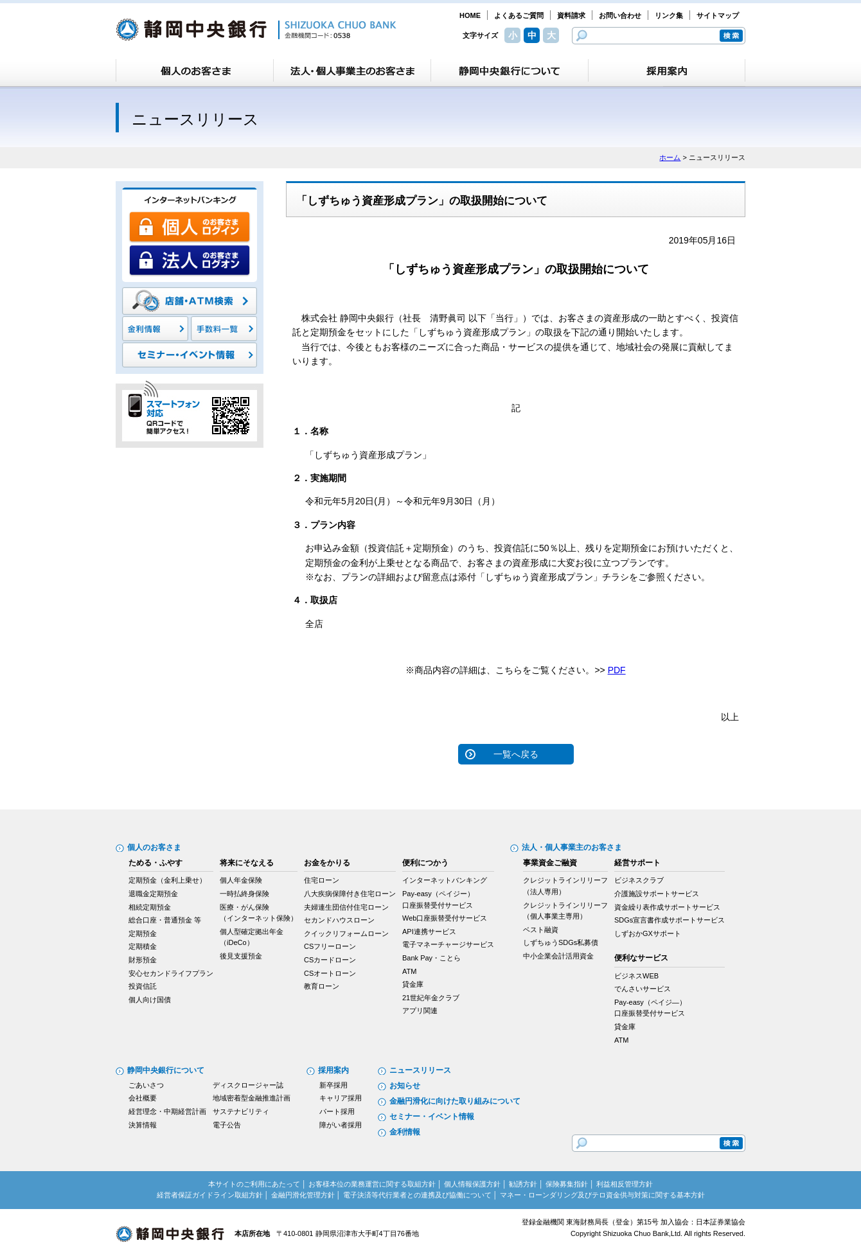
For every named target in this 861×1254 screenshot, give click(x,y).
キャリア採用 (340, 1098)
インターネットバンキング (444, 880)
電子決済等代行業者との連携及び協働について (417, 1195)
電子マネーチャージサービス (448, 944)
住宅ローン (321, 880)
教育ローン (321, 986)
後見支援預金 (241, 956)
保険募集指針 (567, 1184)
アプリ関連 (420, 1010)
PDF (617, 670)
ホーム (669, 157)
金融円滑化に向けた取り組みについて (454, 1101)
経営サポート (637, 862)
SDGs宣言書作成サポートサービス (669, 920)
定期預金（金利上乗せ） (167, 880)
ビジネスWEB (636, 976)
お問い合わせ (620, 15)
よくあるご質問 (519, 15)
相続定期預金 (150, 907)
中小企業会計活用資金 (558, 956)
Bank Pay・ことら (431, 958)
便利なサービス (641, 957)
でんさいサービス (642, 989)
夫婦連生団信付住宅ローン (346, 907)
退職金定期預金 (153, 893)
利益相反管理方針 (624, 1184)
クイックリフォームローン (346, 933)
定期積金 (143, 946)
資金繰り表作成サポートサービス (667, 907)
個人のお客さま (154, 847)
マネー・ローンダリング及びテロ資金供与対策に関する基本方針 (602, 1195)
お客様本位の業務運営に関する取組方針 (372, 1184)
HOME (470, 15)
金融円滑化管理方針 (303, 1195)
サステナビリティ (241, 1111)
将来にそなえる (247, 862)
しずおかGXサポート (647, 933)
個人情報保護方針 (472, 1184)
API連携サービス (429, 931)
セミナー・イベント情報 (431, 1116)
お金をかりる (327, 862)
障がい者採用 (340, 1125)
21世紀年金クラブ (430, 998)
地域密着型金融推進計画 (251, 1098)
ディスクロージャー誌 (248, 1085)
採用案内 (333, 1070)
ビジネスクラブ (639, 880)
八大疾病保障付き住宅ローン (350, 893)
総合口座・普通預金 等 (165, 920)
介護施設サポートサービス (656, 893)
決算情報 (143, 1125)
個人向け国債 (150, 999)
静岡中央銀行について (165, 1070)
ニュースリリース (420, 1070)
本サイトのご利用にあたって (254, 1184)
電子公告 (227, 1125)
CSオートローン (330, 973)
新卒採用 (333, 1085)
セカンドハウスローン (339, 920)
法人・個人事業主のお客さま (572, 847)
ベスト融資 (540, 929)
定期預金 (143, 933)
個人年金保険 (241, 880)
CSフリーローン (330, 946)
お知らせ (404, 1085)
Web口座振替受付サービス (444, 918)
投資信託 (143, 986)
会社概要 (143, 1098)
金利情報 (404, 1131)
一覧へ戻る (515, 754)
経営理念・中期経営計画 (167, 1111)
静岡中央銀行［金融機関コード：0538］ (256, 29)
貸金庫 (412, 984)
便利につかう (425, 862)
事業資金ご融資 (550, 862)
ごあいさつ (146, 1085)
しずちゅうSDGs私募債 (560, 942)
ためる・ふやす (155, 862)
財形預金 (143, 960)
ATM (409, 971)
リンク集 (669, 15)
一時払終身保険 (244, 893)
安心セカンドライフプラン (171, 973)
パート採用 (337, 1111)
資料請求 (571, 15)
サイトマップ (718, 15)
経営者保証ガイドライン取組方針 (210, 1195)
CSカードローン (330, 960)
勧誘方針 (523, 1184)
